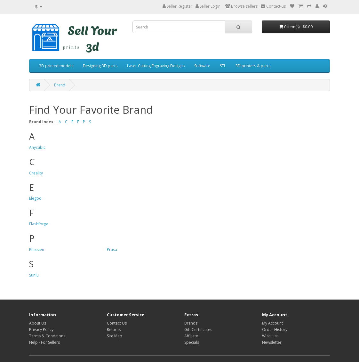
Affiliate (191, 336)
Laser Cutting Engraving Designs (156, 65)
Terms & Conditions (47, 336)
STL (223, 65)
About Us (37, 323)
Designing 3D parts (100, 65)
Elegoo (35, 198)
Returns (114, 329)
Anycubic (37, 147)
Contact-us (273, 6)
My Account (272, 323)
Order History (274, 329)
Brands (190, 323)
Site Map (114, 336)
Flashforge (38, 224)
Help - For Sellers (44, 342)
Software (202, 65)
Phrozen (36, 249)
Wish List (270, 336)
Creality (36, 173)
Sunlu (34, 275)
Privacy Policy (41, 329)
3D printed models (56, 65)
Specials (191, 342)
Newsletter (272, 342)
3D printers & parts (252, 65)
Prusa (112, 249)
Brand (59, 85)
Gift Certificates (198, 329)
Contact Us (117, 323)
